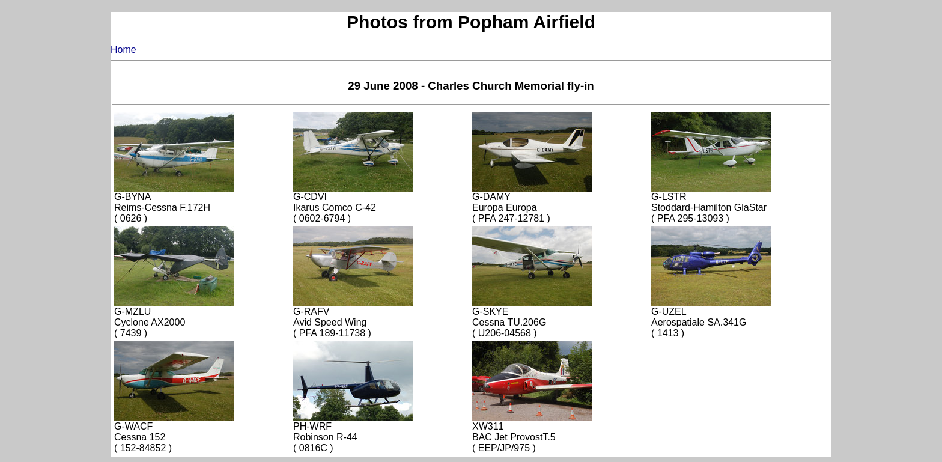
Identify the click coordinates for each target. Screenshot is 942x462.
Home (123, 49)
